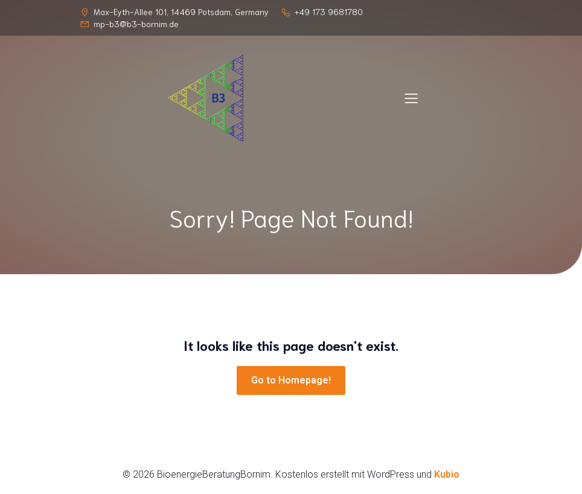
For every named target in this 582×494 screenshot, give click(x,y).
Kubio (446, 474)
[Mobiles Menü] (411, 98)
